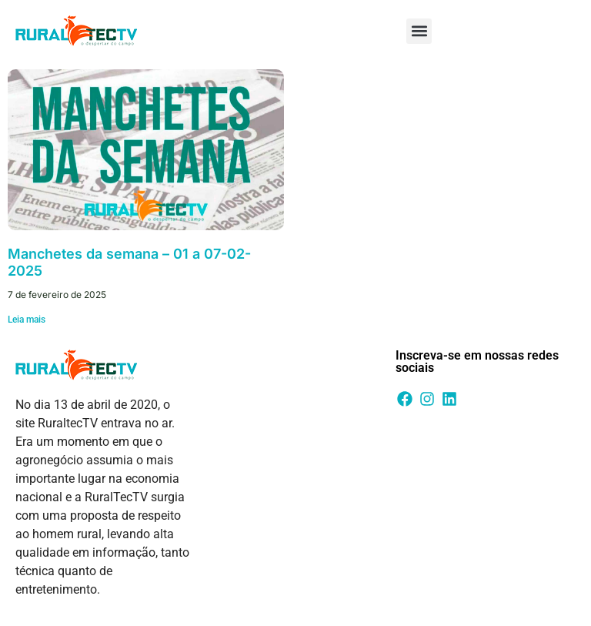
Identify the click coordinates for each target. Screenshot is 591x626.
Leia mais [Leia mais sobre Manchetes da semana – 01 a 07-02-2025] (26, 319)
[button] (419, 31)
